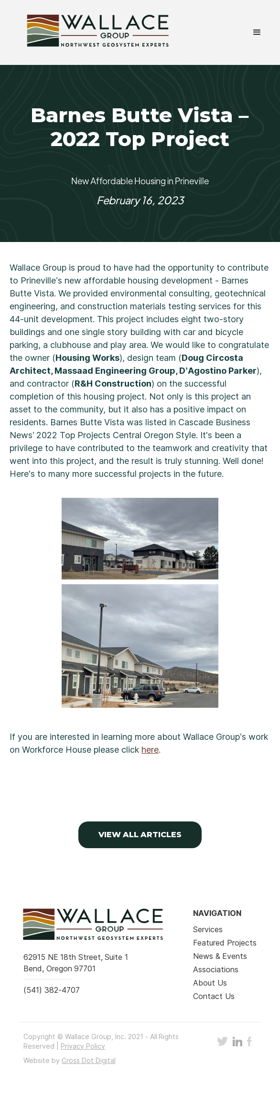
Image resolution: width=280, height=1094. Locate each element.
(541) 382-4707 (51, 990)
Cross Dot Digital (89, 1060)
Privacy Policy (83, 1046)
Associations (215, 969)
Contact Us (213, 996)
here (150, 750)
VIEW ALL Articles (140, 834)
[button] (257, 32)
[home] (89, 32)
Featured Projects (224, 942)
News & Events (220, 956)
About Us (209, 983)
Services (208, 929)
